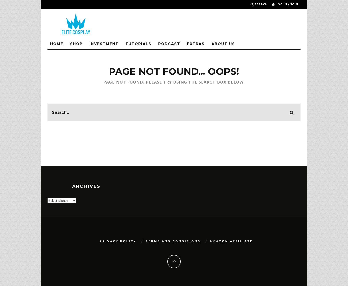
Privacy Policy (118, 241)
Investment (104, 44)
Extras (196, 44)
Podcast (169, 44)
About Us (223, 44)
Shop (76, 44)
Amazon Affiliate (231, 241)
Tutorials (138, 44)
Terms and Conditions (173, 241)
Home (56, 44)
